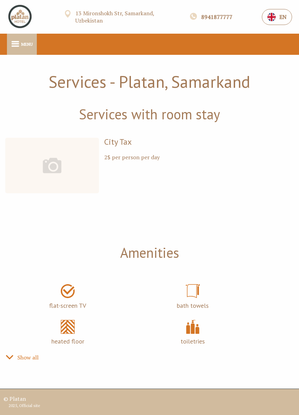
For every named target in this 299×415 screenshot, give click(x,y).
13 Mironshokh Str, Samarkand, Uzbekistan (114, 17)
